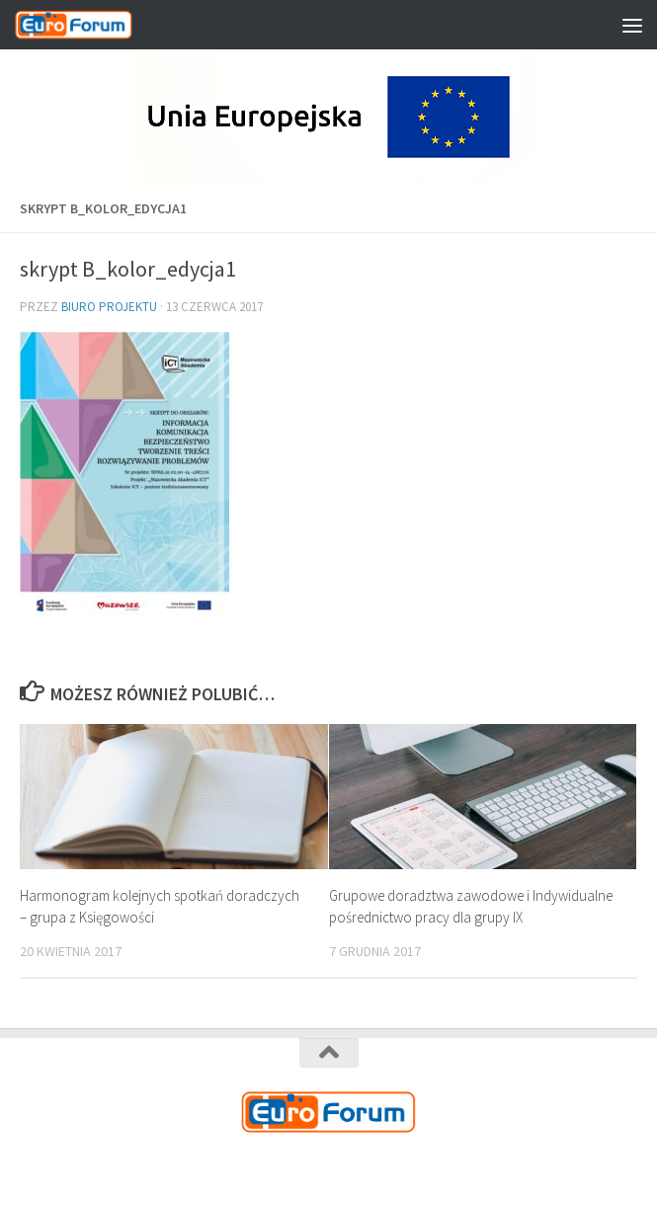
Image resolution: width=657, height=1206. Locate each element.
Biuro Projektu (109, 306)
